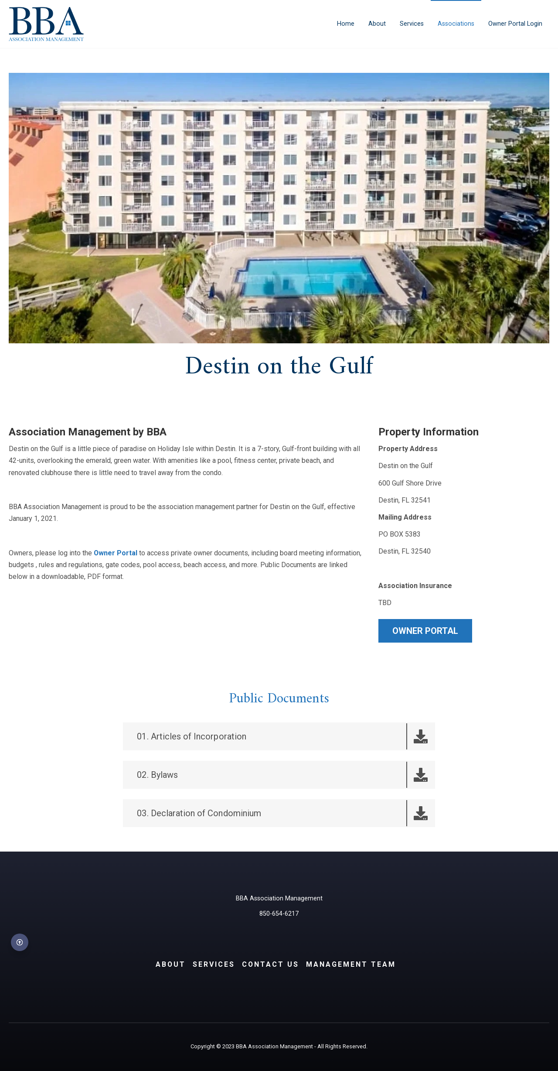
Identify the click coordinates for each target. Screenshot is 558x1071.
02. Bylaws (285, 775)
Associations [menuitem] (456, 23)
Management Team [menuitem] (351, 964)
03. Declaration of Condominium (285, 813)
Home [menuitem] (345, 23)
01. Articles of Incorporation (285, 736)
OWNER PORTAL (425, 631)
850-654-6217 (279, 914)
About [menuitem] (377, 23)
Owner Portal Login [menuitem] (515, 23)
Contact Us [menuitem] (270, 964)
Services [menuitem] (412, 23)
